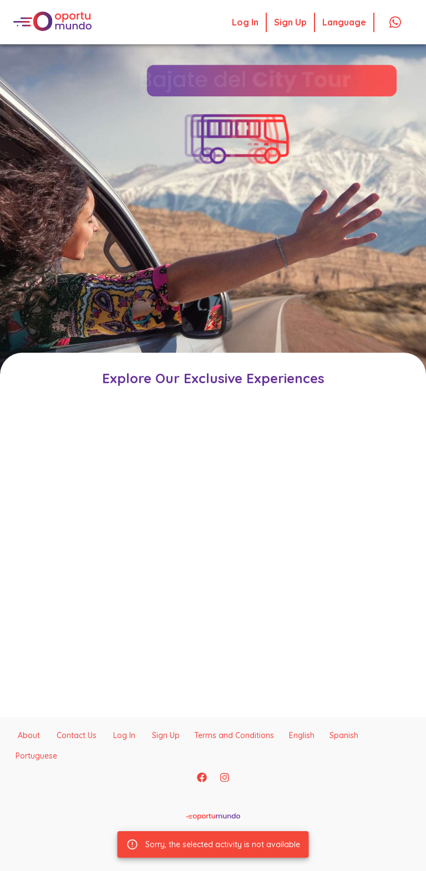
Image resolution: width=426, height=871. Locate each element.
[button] (258, 133)
